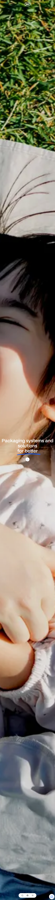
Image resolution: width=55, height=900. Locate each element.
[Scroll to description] (27, 459)
